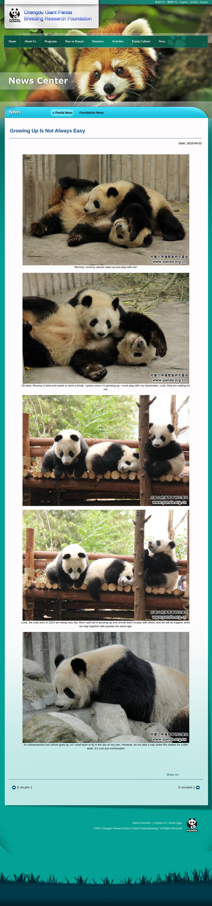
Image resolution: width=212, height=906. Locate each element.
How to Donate (74, 41)
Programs (51, 41)
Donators (98, 41)
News (162, 41)
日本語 (194, 2)
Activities (118, 41)
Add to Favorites (142, 823)
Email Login (175, 823)
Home (12, 41)
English (184, 2)
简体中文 (160, 2)
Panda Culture (141, 41)
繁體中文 (172, 2)
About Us (30, 41)
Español (204, 2)
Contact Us (160, 823)
